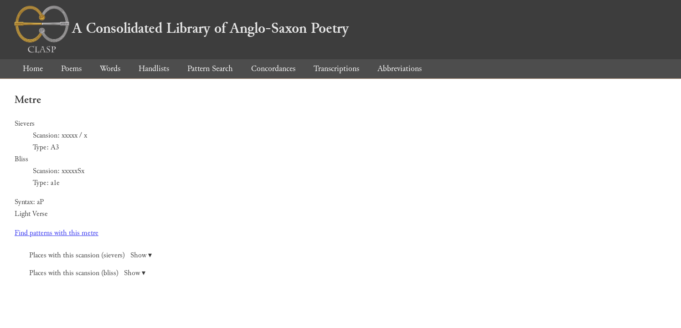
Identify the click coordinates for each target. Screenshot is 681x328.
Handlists (154, 68)
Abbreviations (399, 68)
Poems (71, 68)
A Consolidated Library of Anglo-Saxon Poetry (182, 28)
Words (110, 68)
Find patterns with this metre (56, 233)
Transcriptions (336, 68)
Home (33, 68)
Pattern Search (210, 68)
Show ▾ (141, 255)
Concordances (273, 68)
